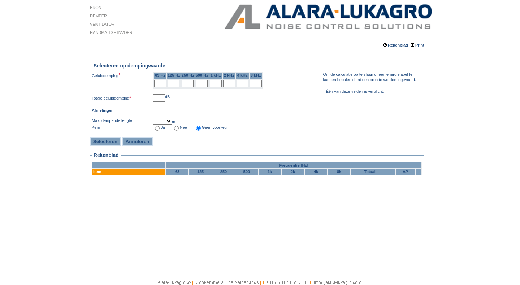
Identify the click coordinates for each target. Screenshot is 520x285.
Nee (183, 127)
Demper (98, 16)
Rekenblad (398, 45)
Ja (163, 127)
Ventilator (102, 24)
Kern (96, 127)
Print (419, 45)
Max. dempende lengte (112, 120)
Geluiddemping (106, 75)
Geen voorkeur (215, 127)
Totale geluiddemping (111, 97)
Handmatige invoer (111, 32)
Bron (95, 7)
